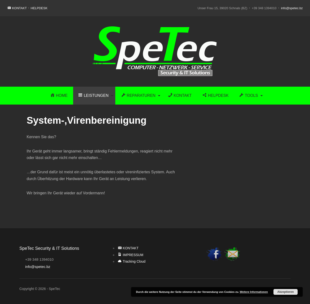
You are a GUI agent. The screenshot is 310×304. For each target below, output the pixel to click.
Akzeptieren (285, 292)
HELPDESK (39, 8)
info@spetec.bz (292, 8)
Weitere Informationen (254, 291)
